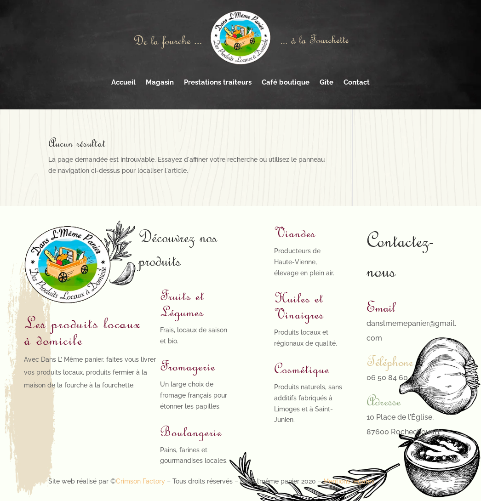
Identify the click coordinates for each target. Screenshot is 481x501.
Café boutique (285, 82)
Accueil (123, 82)
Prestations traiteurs (218, 82)
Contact (357, 82)
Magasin (160, 82)
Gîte (326, 82)
